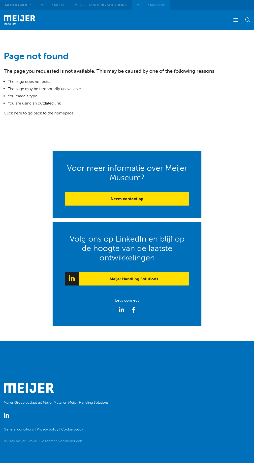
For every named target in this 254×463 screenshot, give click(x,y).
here (18, 113)
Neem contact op (127, 198)
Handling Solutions (100, 5)
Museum (151, 5)
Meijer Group (14, 402)
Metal (52, 5)
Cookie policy (72, 429)
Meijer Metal (52, 402)
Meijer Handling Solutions (134, 279)
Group (18, 5)
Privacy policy (47, 429)
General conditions (19, 429)
